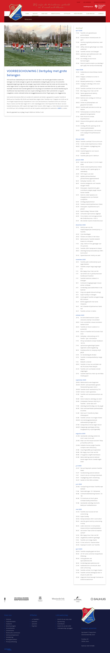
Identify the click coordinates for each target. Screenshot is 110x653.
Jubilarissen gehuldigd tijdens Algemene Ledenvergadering (89, 347)
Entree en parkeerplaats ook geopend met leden (89, 104)
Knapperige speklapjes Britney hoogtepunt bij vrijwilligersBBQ (90, 428)
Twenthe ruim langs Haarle (88, 540)
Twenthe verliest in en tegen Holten (91, 418)
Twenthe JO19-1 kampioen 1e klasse (91, 248)
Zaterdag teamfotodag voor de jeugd (91, 406)
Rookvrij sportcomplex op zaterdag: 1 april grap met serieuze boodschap (91, 64)
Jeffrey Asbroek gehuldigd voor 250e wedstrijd (91, 48)
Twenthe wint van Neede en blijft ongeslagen (90, 370)
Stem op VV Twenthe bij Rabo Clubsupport (89, 414)
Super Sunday (84, 516)
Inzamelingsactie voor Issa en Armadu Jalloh (89, 152)
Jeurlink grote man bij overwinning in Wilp (91, 522)
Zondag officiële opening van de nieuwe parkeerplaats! (90, 127)
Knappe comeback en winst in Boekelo (89, 78)
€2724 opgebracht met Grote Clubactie (89, 303)
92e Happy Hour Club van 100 (89, 271)
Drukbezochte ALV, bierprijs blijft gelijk (90, 351)
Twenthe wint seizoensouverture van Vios (91, 395)
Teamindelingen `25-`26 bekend (90, 491)
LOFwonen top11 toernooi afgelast (90, 214)
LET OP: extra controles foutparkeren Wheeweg (91, 555)
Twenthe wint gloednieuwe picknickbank (88, 34)
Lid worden (87, 2)
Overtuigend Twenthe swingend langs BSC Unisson (91, 298)
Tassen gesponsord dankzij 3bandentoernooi (88, 94)
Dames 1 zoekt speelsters (88, 392)
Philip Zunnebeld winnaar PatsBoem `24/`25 (91, 342)
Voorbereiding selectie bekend (89, 473)
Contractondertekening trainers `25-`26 (91, 495)
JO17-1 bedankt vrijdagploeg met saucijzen (90, 147)
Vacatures (9, 624)
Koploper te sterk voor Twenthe (90, 545)
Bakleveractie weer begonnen (89, 382)
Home (27, 13)
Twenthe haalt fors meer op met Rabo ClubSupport (91, 375)
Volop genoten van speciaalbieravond (86, 560)
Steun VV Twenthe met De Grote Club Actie (91, 333)
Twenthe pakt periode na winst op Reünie (90, 108)
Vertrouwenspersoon (12, 635)
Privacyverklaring (11, 641)
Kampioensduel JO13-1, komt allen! (91, 519)
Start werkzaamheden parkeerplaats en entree (91, 409)
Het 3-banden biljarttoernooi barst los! (91, 307)
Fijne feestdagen (85, 234)
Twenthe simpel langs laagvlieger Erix (90, 268)
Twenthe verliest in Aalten (88, 311)
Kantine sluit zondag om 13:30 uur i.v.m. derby (90, 99)
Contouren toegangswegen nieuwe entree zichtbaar (90, 284)
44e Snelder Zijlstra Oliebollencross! (91, 221)
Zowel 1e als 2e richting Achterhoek (91, 475)
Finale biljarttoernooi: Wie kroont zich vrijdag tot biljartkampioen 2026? (90, 133)
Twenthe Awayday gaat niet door (90, 551)
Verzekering (9, 637)
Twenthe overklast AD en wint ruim (91, 88)
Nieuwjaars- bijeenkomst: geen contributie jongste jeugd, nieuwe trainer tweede (90, 190)
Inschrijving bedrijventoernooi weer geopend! (91, 43)
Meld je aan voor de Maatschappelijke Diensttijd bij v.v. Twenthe (91, 229)
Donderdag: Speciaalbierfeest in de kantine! (91, 289)
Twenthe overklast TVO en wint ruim (91, 141)
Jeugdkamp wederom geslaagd (90, 537)
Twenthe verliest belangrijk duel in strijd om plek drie (91, 574)
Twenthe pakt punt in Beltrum (89, 155)
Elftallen (67, 13)
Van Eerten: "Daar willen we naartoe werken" (91, 532)
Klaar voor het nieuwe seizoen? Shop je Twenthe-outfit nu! (91, 442)
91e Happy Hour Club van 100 (89, 452)
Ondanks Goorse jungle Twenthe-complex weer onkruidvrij (90, 446)
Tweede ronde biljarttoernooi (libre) (91, 204)
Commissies (10, 630)
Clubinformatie (10, 621)
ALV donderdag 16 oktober (88, 355)
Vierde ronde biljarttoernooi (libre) (91, 144)
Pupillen (34, 626)
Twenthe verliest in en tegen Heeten (91, 570)
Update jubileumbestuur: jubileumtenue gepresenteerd (89, 177)
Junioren (34, 624)
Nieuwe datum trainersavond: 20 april (90, 39)
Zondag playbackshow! (87, 202)
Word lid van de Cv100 (64, 626)
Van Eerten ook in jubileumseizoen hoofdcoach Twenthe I (91, 275)
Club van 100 (90, 13)
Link (42, 112)
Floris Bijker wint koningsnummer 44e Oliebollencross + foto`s (91, 217)
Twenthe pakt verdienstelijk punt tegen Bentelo (90, 263)
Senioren (34, 621)
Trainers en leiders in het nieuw (90, 236)
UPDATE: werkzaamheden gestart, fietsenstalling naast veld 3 (90, 386)
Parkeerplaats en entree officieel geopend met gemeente (90, 113)
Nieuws (35, 13)
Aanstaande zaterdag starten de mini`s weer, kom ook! (90, 437)
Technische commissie (13, 633)
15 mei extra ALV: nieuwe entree (89, 542)
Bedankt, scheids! (85, 362)
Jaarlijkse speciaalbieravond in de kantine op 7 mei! (90, 55)
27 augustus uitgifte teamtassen (90, 455)
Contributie (61, 624)
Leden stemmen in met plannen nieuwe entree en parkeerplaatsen (90, 527)
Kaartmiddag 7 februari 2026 (89, 211)
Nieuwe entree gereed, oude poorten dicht (91, 122)
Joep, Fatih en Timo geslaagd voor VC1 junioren (90, 245)
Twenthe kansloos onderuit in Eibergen (89, 279)
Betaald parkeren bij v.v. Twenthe (90, 81)
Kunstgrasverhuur (11, 639)
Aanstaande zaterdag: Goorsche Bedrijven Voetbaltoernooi (90, 504)
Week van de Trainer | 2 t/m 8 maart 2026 (91, 163)
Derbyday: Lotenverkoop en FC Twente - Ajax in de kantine (89, 337)
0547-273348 (90, 646)
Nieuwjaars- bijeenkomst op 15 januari (89, 208)
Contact (101, 13)
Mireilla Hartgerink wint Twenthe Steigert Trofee (90, 184)
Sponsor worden (99, 2)
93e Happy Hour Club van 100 (89, 91)
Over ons (44, 13)
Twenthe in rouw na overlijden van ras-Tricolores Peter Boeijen (90, 365)
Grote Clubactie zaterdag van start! (91, 399)
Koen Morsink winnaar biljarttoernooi (87, 118)
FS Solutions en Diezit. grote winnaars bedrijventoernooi (89, 499)
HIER (59, 108)
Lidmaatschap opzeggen (65, 628)
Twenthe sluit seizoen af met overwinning (89, 513)
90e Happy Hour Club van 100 (89, 535)
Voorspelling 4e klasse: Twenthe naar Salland (91, 488)
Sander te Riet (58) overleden (89, 480)
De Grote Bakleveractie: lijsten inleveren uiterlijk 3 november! (90, 319)
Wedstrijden (78, 13)
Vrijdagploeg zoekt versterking (89, 477)
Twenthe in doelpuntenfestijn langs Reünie (91, 358)
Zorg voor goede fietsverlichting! (90, 292)
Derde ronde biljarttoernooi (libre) (91, 167)
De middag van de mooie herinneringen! (88, 60)
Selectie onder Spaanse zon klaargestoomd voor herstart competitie (89, 197)
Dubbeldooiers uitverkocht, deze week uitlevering (90, 567)
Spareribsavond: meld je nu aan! (90, 255)
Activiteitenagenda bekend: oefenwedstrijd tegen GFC (88, 421)
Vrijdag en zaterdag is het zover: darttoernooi (90, 85)
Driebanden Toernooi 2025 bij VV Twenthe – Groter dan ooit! (90, 402)
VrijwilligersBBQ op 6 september (90, 450)
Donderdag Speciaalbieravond (89, 563)
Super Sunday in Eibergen (88, 294)
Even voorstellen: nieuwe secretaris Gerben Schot (91, 323)
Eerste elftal (55, 13)
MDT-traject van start (86, 174)
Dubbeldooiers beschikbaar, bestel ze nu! (91, 73)
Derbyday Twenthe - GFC (87, 181)
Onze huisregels (11, 626)
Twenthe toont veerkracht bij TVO (90, 389)
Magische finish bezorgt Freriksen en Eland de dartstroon (91, 578)
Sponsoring (61, 621)
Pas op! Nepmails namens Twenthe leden (91, 469)
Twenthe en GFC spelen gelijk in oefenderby (90, 170)
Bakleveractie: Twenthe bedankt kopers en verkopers (90, 240)
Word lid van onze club (64, 619)
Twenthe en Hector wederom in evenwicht (89, 328)
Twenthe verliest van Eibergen (89, 51)
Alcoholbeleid (10, 628)
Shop (78, 2)
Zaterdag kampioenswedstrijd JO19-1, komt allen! (91, 252)
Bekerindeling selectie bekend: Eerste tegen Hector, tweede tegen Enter (90, 459)
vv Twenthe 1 (35, 619)
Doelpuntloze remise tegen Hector (91, 425)
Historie (8, 619)
